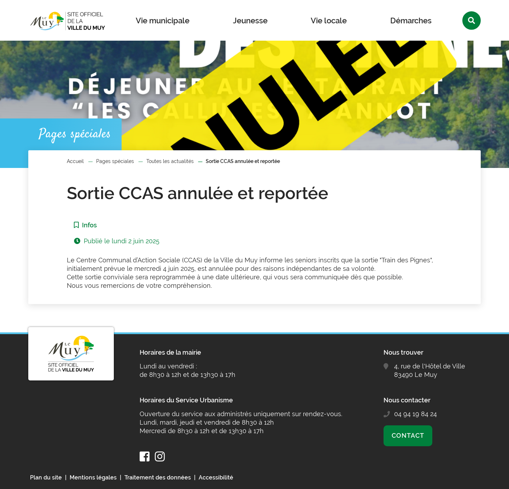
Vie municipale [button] (162, 20)
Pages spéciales (115, 161)
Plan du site (46, 477)
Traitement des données (157, 477)
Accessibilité (216, 477)
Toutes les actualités (170, 161)
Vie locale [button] (329, 20)
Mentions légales (93, 477)
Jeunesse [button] (250, 20)
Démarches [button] (411, 20)
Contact (408, 435)
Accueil (75, 161)
